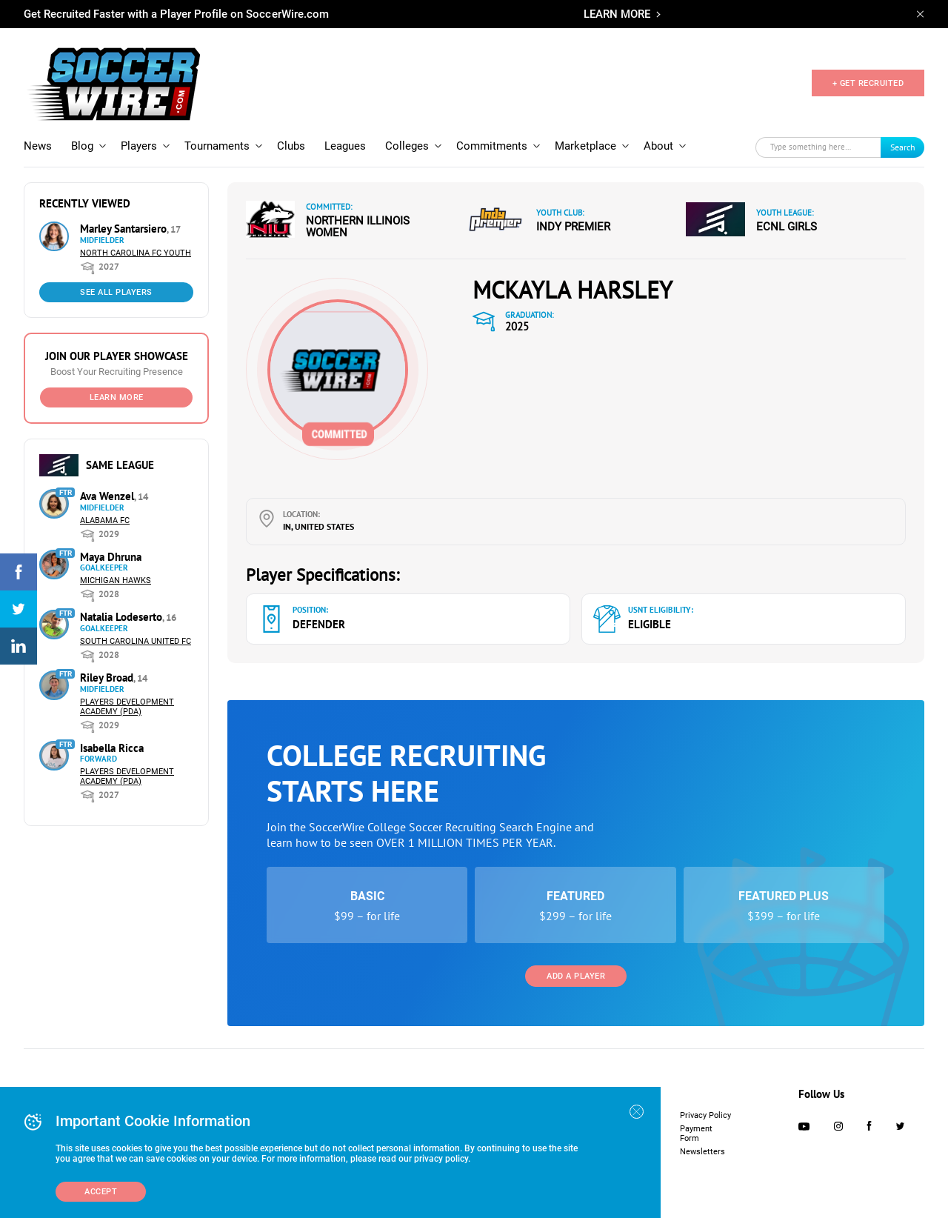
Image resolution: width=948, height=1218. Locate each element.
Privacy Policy (705, 1115)
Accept (100, 1192)
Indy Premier (573, 226)
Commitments (491, 146)
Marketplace (585, 146)
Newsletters (702, 1152)
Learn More (117, 397)
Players (139, 146)
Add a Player (576, 976)
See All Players (116, 292)
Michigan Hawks (115, 580)
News (38, 146)
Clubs (291, 146)
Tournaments (217, 146)
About (658, 146)
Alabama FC (105, 520)
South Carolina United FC (135, 641)
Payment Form (696, 1133)
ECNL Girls (786, 226)
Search (902, 147)
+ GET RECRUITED (868, 83)
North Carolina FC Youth (135, 253)
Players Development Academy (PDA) (127, 706)
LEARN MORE (617, 14)
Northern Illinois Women (358, 226)
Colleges (407, 146)
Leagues (345, 146)
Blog (82, 146)
